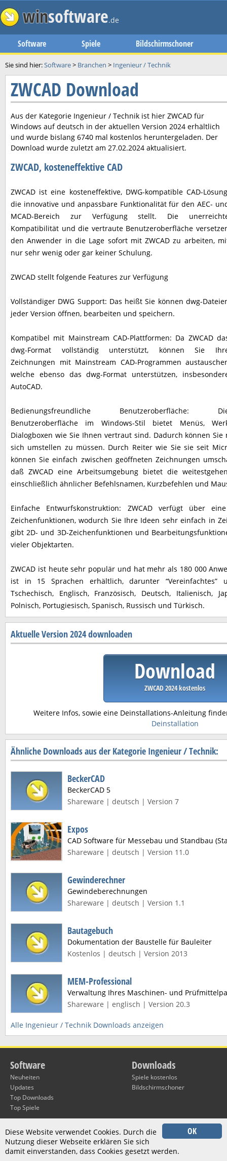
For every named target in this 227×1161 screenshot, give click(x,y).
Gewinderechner (96, 880)
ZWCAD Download (75, 89)
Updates (22, 1087)
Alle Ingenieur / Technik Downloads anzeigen (87, 1025)
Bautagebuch (90, 930)
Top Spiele (25, 1107)
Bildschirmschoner (164, 43)
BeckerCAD (86, 778)
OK (192, 1131)
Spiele (91, 43)
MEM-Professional (99, 981)
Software (32, 43)
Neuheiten (25, 1077)
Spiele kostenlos (154, 1077)
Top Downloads (32, 1097)
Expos (77, 829)
